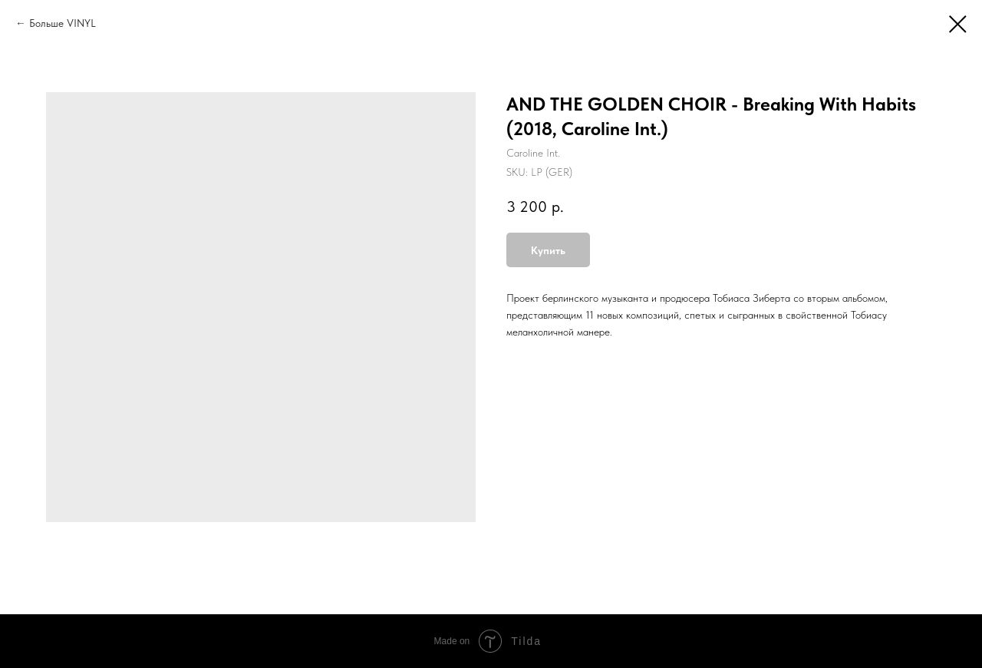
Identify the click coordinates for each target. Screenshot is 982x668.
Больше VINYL (62, 23)
